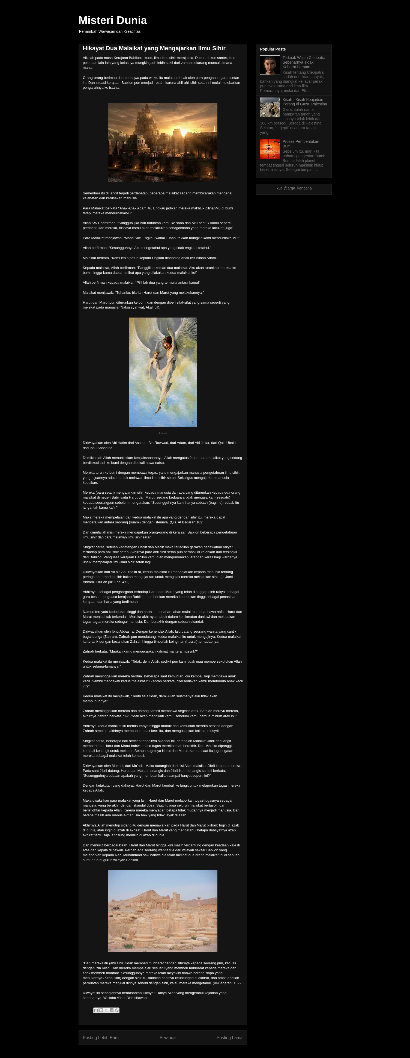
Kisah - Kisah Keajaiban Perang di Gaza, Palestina (305, 101)
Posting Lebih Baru (101, 1037)
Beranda (168, 1037)
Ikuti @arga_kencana (294, 188)
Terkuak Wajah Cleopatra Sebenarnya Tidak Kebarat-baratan (304, 62)
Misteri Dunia (113, 20)
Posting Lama (230, 1037)
